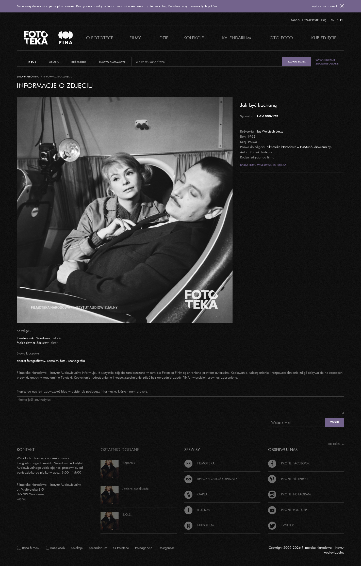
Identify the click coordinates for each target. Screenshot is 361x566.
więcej (21, 499)
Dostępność (166, 548)
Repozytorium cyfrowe (210, 479)
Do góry (336, 444)
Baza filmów (28, 548)
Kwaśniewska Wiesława (33, 338)
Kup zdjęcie (323, 37)
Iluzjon (197, 510)
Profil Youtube (287, 510)
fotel (63, 361)
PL (341, 20)
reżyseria (78, 61)
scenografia (76, 361)
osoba (54, 61)
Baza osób (55, 548)
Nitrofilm (199, 525)
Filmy (135, 37)
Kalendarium (236, 37)
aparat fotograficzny (31, 361)
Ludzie (161, 37)
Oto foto (281, 37)
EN (332, 20)
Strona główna (28, 76)
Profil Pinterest (288, 479)
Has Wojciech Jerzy (269, 131)
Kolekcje (194, 37)
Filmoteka (199, 463)
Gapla (195, 494)
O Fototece (99, 37)
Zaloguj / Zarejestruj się (308, 20)
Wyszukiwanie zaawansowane (327, 61)
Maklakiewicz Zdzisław (32, 343)
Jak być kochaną (258, 105)
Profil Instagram (289, 494)
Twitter (281, 525)
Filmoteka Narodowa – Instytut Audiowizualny (299, 147)
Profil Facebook (289, 463)
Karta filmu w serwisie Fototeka (263, 165)
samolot (52, 361)
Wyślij (334, 422)
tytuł (31, 61)
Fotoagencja (143, 548)
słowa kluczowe (112, 61)
